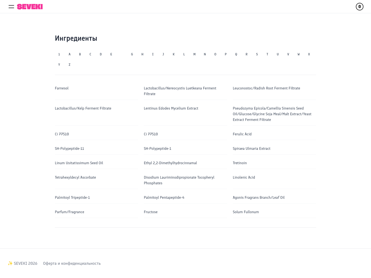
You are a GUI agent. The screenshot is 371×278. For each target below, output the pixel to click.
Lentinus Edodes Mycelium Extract (171, 108)
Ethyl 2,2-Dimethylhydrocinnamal (170, 163)
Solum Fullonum (246, 212)
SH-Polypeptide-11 (69, 148)
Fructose (151, 212)
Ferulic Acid (242, 134)
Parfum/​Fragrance (69, 212)
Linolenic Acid (244, 177)
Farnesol (62, 88)
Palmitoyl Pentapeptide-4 (164, 197)
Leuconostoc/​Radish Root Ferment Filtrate (266, 88)
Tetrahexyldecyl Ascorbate (75, 177)
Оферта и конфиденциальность (72, 263)
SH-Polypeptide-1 (157, 148)
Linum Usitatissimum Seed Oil (79, 163)
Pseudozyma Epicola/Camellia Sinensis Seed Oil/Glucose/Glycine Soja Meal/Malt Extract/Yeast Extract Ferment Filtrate (272, 114)
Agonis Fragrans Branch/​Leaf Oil (259, 197)
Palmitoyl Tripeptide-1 (72, 197)
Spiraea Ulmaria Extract (251, 148)
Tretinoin (240, 163)
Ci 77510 (62, 134)
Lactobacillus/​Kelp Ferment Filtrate (83, 108)
